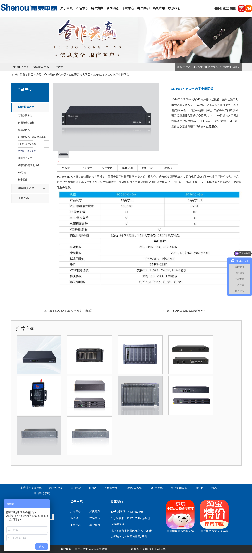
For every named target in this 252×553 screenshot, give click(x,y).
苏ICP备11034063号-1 (154, 549)
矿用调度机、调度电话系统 (32, 137)
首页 (180, 67)
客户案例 (143, 8)
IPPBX (93, 488)
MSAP (214, 488)
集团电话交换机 (26, 122)
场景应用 (159, 8)
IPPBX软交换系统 (27, 144)
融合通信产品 (21, 67)
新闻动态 (112, 8)
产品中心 (82, 8)
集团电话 (76, 488)
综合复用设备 (179, 488)
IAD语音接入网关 (229, 67)
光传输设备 (111, 488)
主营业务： (27, 487)
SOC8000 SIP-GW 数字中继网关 (74, 310)
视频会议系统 (134, 488)
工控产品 (58, 67)
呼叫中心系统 (25, 158)
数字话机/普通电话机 (28, 165)
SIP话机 (22, 172)
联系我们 (174, 8)
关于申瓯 (66, 8)
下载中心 (128, 8)
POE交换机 (155, 488)
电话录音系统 (25, 115)
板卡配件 (22, 179)
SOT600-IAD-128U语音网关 (189, 310)
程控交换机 (24, 129)
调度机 (38, 488)
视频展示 (94, 518)
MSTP (199, 488)
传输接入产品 (41, 67)
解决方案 (97, 8)
